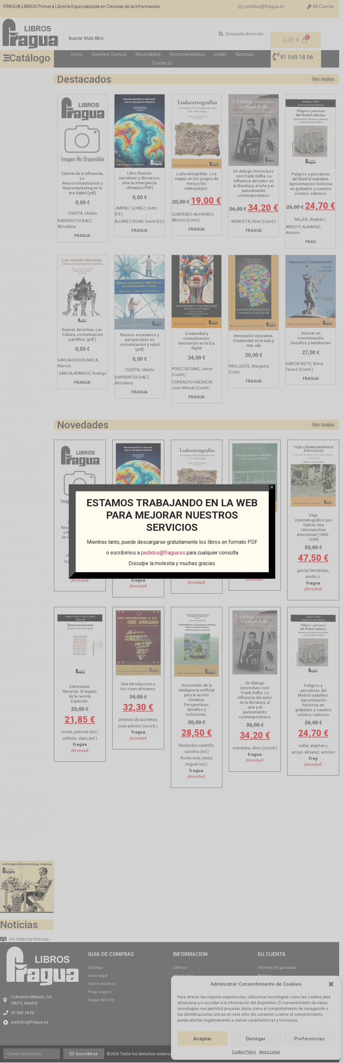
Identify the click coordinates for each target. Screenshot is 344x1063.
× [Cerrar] (271, 487)
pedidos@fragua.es (163, 553)
